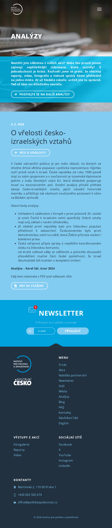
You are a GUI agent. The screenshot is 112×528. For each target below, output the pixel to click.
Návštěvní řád (68, 418)
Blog (62, 402)
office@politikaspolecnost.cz (36, 502)
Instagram (66, 460)
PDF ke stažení (27, 285)
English (64, 423)
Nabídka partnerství (73, 375)
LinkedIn (64, 466)
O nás (63, 365)
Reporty (19, 450)
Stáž (62, 386)
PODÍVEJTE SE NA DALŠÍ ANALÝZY (40, 94)
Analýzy (26, 36)
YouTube (65, 455)
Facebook (65, 444)
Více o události (28, 152)
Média (63, 391)
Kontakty (65, 413)
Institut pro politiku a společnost (60, 517)
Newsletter (66, 381)
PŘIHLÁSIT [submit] (73, 331)
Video (18, 455)
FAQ (61, 407)
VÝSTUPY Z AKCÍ (26, 437)
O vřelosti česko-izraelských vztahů (41, 137)
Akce (62, 370)
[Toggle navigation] (99, 9)
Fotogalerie (21, 444)
